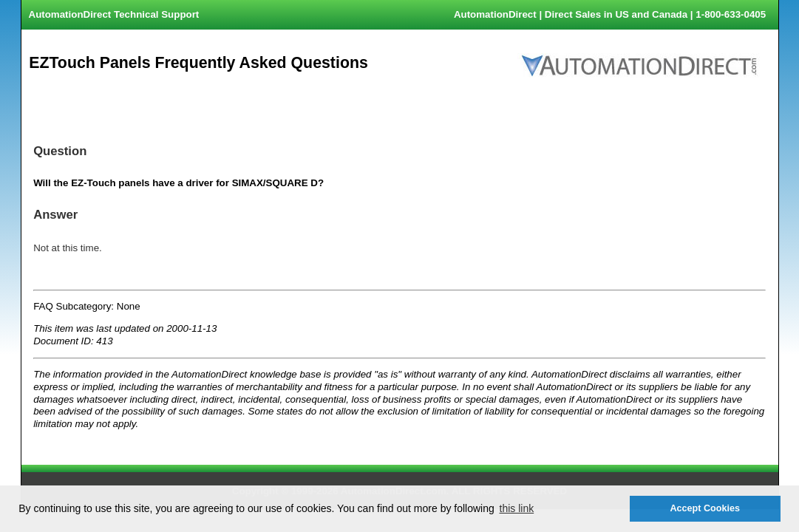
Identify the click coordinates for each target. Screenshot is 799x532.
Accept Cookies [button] (704, 508)
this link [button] (517, 508)
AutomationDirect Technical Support (114, 14)
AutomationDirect (495, 14)
